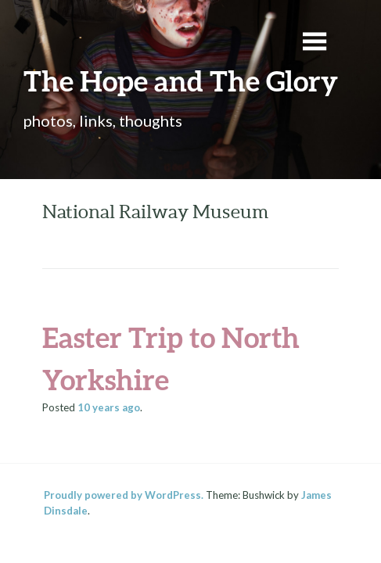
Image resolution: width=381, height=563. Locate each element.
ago (108, 407)
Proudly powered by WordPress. (123, 495)
